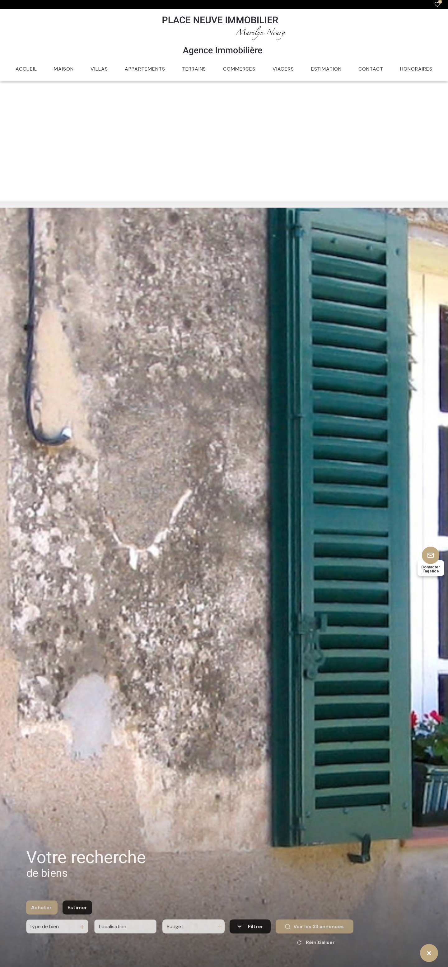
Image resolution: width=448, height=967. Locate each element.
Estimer (77, 915)
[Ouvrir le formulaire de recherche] (250, 935)
